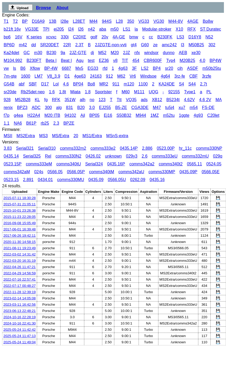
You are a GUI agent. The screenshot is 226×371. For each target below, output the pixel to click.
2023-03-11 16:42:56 (19, 304)
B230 (51, 52)
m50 (114, 29)
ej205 (59, 29)
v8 (115, 60)
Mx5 (79, 68)
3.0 (92, 107)
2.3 (56, 123)
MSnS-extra (117, 136)
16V (18, 37)
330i (65, 37)
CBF (193, 76)
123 (102, 99)
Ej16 (108, 115)
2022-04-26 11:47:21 (19, 267)
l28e (64, 21)
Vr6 (133, 76)
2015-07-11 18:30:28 (19, 198)
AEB (183, 52)
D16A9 (38, 21)
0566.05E (211, 172)
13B (52, 21)
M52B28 (23, 99)
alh (82, 99)
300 (48, 107)
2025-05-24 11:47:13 (19, 336)
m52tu (169, 115)
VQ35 (131, 99)
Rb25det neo (33, 92)
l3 (182, 45)
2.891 (28, 179)
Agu (80, 60)
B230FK (165, 37)
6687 (66, 68)
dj (92, 52)
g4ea (18, 115)
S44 (192, 84)
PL (209, 92)
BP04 (78, 84)
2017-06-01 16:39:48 (19, 229)
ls (14, 68)
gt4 (133, 45)
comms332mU (195, 156)
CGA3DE (139, 107)
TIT (125, 60)
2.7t (203, 84)
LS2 (144, 68)
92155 (174, 92)
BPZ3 (22, 107)
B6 (23, 68)
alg (59, 107)
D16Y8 (194, 37)
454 (135, 60)
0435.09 (96, 179)
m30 (38, 52)
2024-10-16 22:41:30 (19, 323)
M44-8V (175, 21)
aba (102, 29)
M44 (94, 21)
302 (211, 45)
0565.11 (194, 164)
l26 (81, 29)
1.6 (52, 92)
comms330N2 (68, 156)
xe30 (196, 52)
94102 (70, 115)
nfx (137, 52)
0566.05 (55, 172)
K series (34, 37)
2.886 (147, 148)
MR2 (103, 84)
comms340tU (68, 164)
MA (219, 99)
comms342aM (17, 172)
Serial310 (47, 148)
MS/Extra (60, 136)
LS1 (126, 29)
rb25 (45, 123)
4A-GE (118, 37)
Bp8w (208, 21)
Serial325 (32, 156)
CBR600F (153, 60)
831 (69, 107)
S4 (181, 84)
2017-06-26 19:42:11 (19, 235)
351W (69, 99)
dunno (169, 52)
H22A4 (33, 115)
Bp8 (91, 84)
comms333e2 (103, 148)
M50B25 (196, 45)
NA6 (18, 123)
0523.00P (166, 148)
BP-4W (51, 68)
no (92, 99)
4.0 (202, 60)
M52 (102, 52)
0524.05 (213, 164)
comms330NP (209, 148)
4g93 (198, 115)
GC (26, 52)
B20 (81, 107)
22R (67, 45)
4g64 (165, 76)
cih (180, 68)
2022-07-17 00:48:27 (19, 286)
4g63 (123, 68)
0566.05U (117, 179)
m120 (129, 84)
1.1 (6, 123)
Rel (48, 156)
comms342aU (131, 172)
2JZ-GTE (77, 52)
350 (130, 21)
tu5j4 (169, 107)
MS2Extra (25, 136)
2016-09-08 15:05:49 (19, 223)
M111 (139, 92)
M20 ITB (52, 115)
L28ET (79, 21)
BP (24, 21)
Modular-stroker (156, 29)
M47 (157, 107)
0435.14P (129, 148)
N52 (209, 37)
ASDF (192, 68)
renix (8, 107)
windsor (151, 52)
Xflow (35, 68)
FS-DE (208, 107)
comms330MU (70, 179)
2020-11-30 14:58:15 (19, 242)
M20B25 (187, 60)
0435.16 (157, 179)
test (91, 60)
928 (7, 99)
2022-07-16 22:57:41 (19, 279)
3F (134, 68)
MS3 (43, 136)
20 (76, 136)
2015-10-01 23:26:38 (19, 210)
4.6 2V (205, 99)
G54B (9, 84)
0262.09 (137, 179)
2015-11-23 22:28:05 (19, 217)
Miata (75, 92)
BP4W (215, 60)
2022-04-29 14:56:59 (19, 273)
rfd (105, 68)
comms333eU (165, 156)
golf (94, 37)
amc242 (169, 45)
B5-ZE (121, 107)
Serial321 (25, 148)
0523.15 (11, 179)
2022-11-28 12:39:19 (19, 292)
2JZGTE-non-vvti (111, 45)
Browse (43, 7)
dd (33, 45)
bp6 (7, 37)
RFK (56, 99)
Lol (55, 84)
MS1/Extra (92, 136)
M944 (141, 115)
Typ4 (170, 60)
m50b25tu (212, 68)
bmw (133, 37)
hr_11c (185, 148)
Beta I (51, 60)
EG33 (93, 68)
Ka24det (11, 52)
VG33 (143, 21)
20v (105, 37)
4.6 (66, 84)
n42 (91, 29)
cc (151, 37)
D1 (67, 76)
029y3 (132, 156)
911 (116, 84)
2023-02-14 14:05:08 (19, 298)
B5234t (173, 99)
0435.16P (116, 164)
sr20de (10, 92)
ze (155, 45)
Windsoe (148, 76)
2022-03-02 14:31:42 (19, 254)
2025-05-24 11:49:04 (19, 342)
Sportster (103, 92)
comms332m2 (73, 148)
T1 (6, 21)
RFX (191, 29)
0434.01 (45, 179)
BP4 (156, 68)
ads (144, 99)
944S (106, 21)
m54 (193, 107)
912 (109, 76)
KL (37, 99)
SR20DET (49, 45)
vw (6, 68)
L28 (119, 21)
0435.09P (189, 172)
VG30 (158, 21)
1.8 (88, 92)
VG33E (32, 29)
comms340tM (101, 172)
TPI (46, 29)
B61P (31, 123)
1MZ (154, 115)
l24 (71, 29)
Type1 (190, 92)
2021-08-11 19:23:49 (19, 248)
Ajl (82, 115)
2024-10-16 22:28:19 (19, 317)
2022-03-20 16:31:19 (19, 261)
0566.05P (76, 172)
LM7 (38, 76)
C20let (213, 115)
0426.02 (93, 156)
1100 (143, 84)
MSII (8, 136)
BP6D (9, 45)
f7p (6, 115)
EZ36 (104, 60)
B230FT (34, 60)
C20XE (79, 37)
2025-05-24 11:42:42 (19, 330)
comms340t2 (171, 164)
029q (217, 156)
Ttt (119, 99)
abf (21, 84)
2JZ (126, 52)
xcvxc (51, 37)
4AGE (193, 21)
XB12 (157, 99)
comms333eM (39, 164)
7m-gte (10, 76)
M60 (126, 92)
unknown (113, 156)
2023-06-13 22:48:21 (19, 311)
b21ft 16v (12, 29)
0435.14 (11, 156)
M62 (121, 76)
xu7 (182, 107)
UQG (153, 92)
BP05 (94, 115)
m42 (23, 45)
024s (38, 172)
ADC (36, 107)
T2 (15, 21)
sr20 (169, 68)
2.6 (144, 156)
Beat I (66, 60)
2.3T (79, 45)
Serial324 (94, 164)
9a (63, 52)
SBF (33, 84)
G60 (145, 45)
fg (45, 99)
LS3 (180, 37)
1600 (25, 76)
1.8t (62, 92)
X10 (179, 29)
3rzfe (206, 76)
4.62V (189, 99)
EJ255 (105, 107)
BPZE (68, 123)
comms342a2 (141, 164)
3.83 (8, 148)
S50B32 (123, 115)
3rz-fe (179, 76)
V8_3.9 (53, 76)
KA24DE (167, 84)
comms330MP (161, 172)
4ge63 (80, 76)
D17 (45, 84)
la (136, 29)
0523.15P (13, 164)
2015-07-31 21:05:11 (19, 204)
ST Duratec (210, 29)
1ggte (184, 115)
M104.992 (13, 60)
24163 (96, 76)
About (62, 7)
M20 (115, 52)
